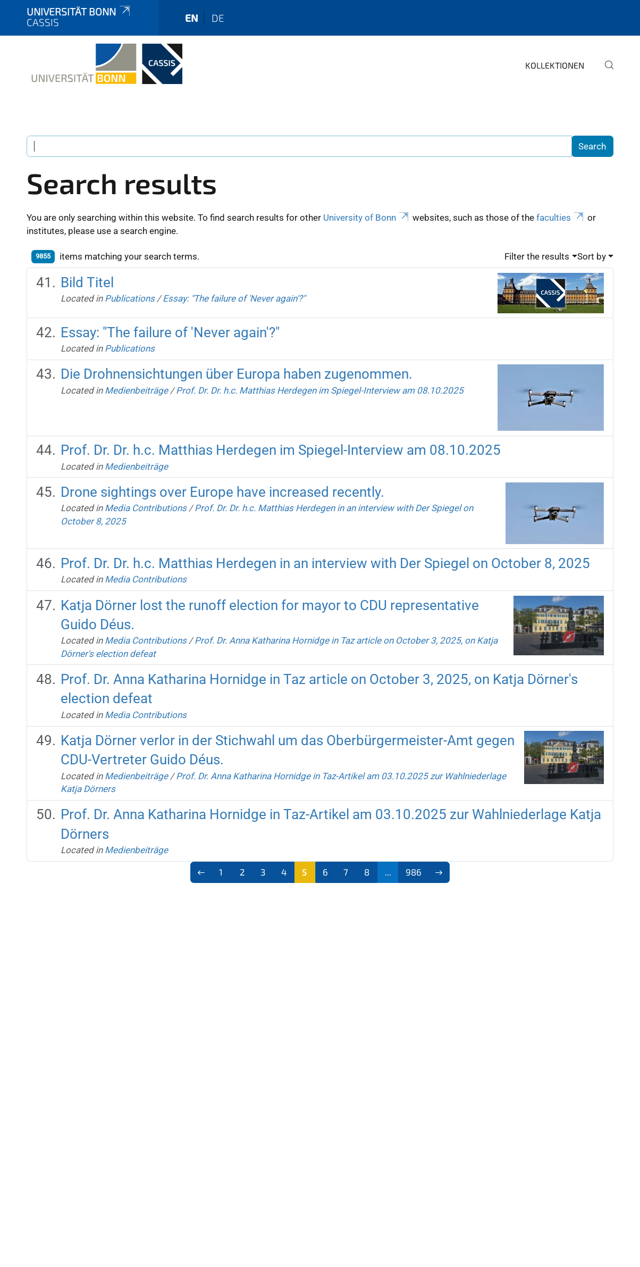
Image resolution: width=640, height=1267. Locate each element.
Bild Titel (87, 282)
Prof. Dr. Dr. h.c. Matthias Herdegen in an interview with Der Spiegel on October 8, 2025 (325, 563)
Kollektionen (554, 65)
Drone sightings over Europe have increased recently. (222, 492)
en (191, 18)
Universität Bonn (79, 11)
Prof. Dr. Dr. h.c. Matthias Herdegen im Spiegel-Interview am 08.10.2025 (320, 390)
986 (414, 871)
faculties (560, 217)
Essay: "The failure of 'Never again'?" (234, 298)
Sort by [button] (591, 256)
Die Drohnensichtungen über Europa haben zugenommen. (236, 374)
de (218, 18)
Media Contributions (146, 508)
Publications (130, 298)
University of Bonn (366, 217)
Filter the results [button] (536, 256)
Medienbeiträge (136, 390)
